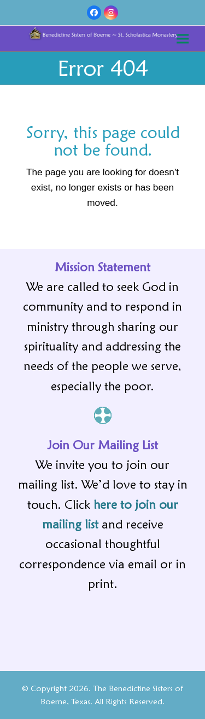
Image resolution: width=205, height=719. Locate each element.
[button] (183, 38)
